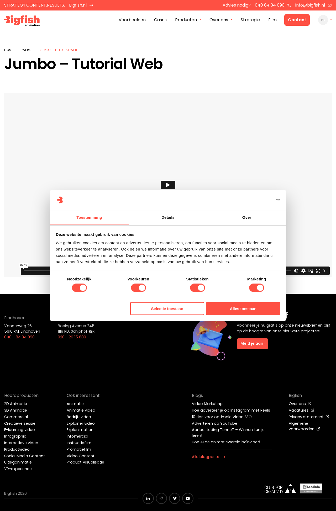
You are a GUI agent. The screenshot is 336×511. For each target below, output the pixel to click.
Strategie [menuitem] (250, 21)
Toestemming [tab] (89, 217)
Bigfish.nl (81, 5)
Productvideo (17, 449)
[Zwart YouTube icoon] (187, 498)
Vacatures (301, 410)
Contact (297, 21)
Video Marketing (207, 403)
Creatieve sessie (19, 423)
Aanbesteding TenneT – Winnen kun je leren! (228, 432)
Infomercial (77, 436)
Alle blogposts (208, 456)
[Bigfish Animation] (24, 22)
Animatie (75, 403)
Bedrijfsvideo (79, 416)
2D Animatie (15, 403)
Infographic (15, 436)
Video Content (80, 456)
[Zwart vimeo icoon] (174, 498)
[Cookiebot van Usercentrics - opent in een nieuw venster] (257, 200)
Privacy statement (309, 416)
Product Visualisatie (85, 462)
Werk (26, 50)
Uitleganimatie (18, 462)
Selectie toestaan (167, 308)
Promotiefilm (79, 449)
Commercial (16, 416)
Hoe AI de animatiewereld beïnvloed (226, 442)
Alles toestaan (243, 308)
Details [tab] (168, 217)
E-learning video (19, 429)
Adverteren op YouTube (214, 423)
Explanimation (80, 429)
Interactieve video (21, 442)
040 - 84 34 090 (19, 337)
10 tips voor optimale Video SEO (222, 416)
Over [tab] (246, 217)
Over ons (300, 403)
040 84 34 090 (273, 5)
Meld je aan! (252, 343)
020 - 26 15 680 (72, 337)
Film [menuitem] (272, 21)
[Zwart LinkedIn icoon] (148, 498)
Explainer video (81, 423)
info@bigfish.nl (313, 5)
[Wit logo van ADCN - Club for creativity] (280, 488)
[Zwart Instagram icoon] (161, 498)
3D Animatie (15, 410)
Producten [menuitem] (186, 21)
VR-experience (18, 468)
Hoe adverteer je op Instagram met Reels (231, 410)
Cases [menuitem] (160, 21)
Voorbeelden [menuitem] (132, 21)
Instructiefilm (79, 442)
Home (8, 50)
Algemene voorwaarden (304, 426)
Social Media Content (24, 456)
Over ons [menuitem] (218, 21)
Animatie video (81, 410)
